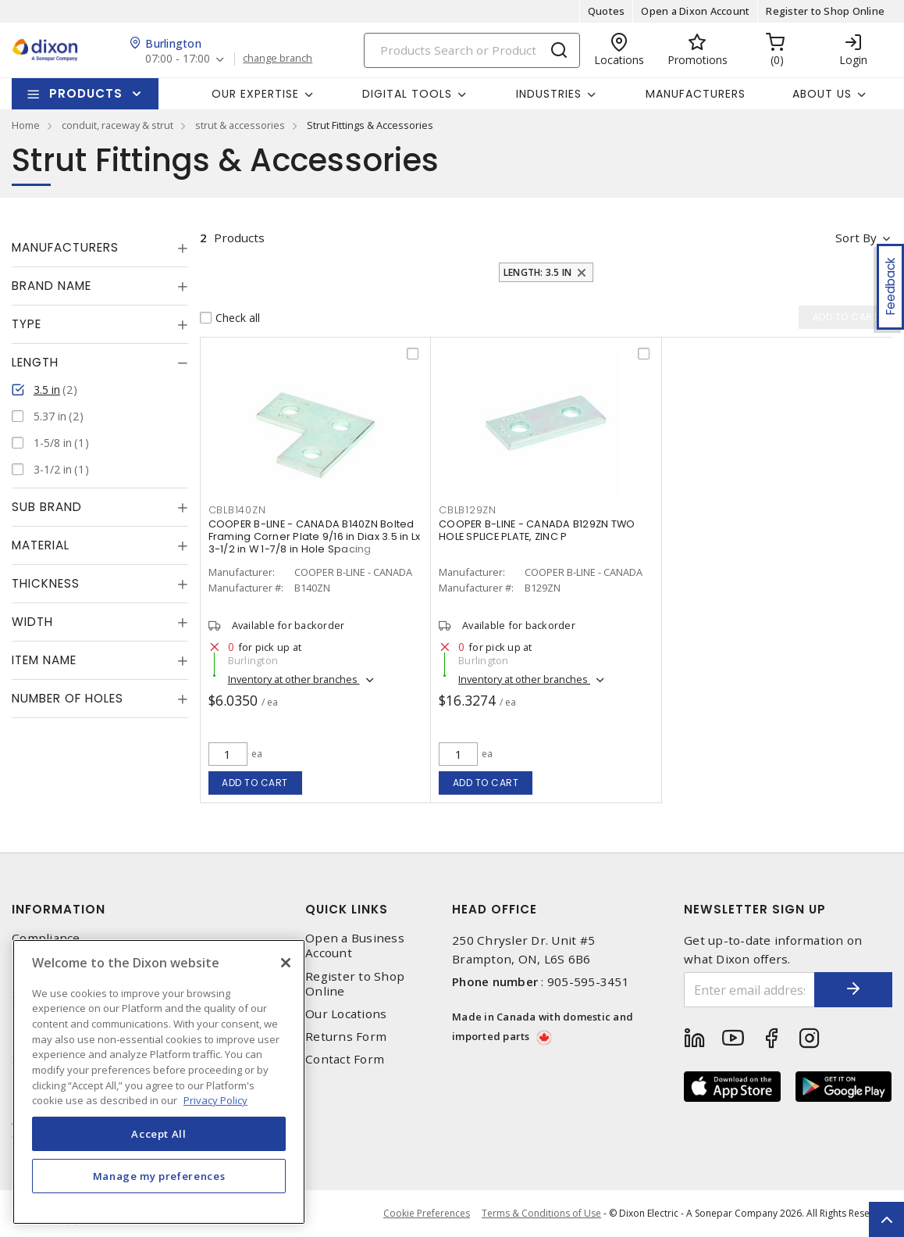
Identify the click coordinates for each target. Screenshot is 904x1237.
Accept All (159, 1134)
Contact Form (344, 1059)
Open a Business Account (354, 945)
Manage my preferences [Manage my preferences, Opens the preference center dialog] (159, 1176)
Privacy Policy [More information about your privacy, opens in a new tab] (215, 1100)
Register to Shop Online (825, 11)
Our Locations (345, 1013)
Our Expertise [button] (255, 94)
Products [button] (86, 93)
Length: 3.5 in (538, 272)
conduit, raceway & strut (117, 125)
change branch (277, 58)
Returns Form (345, 1036)
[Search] (472, 50)
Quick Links (346, 909)
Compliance (46, 938)
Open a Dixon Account (695, 11)
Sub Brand (47, 507)
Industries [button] (549, 94)
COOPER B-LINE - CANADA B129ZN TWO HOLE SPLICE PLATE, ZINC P (537, 530)
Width (32, 621)
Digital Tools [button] (407, 94)
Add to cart (255, 782)
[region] (158, 1081)
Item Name (44, 660)
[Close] (286, 963)
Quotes (606, 11)
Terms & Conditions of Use (541, 1213)
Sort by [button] (856, 237)
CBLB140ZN (237, 510)
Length (35, 362)
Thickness (46, 583)
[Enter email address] (749, 989)
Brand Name (51, 285)
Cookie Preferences (426, 1213)
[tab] (100, 247)
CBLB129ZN (467, 510)
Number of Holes (67, 698)
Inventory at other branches (294, 679)
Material (40, 545)
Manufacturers (696, 94)
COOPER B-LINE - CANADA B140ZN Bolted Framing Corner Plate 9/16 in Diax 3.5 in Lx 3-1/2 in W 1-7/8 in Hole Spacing (314, 536)
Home (26, 125)
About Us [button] (822, 94)
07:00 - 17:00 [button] (177, 59)
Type (26, 324)
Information (58, 909)
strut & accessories (240, 125)
